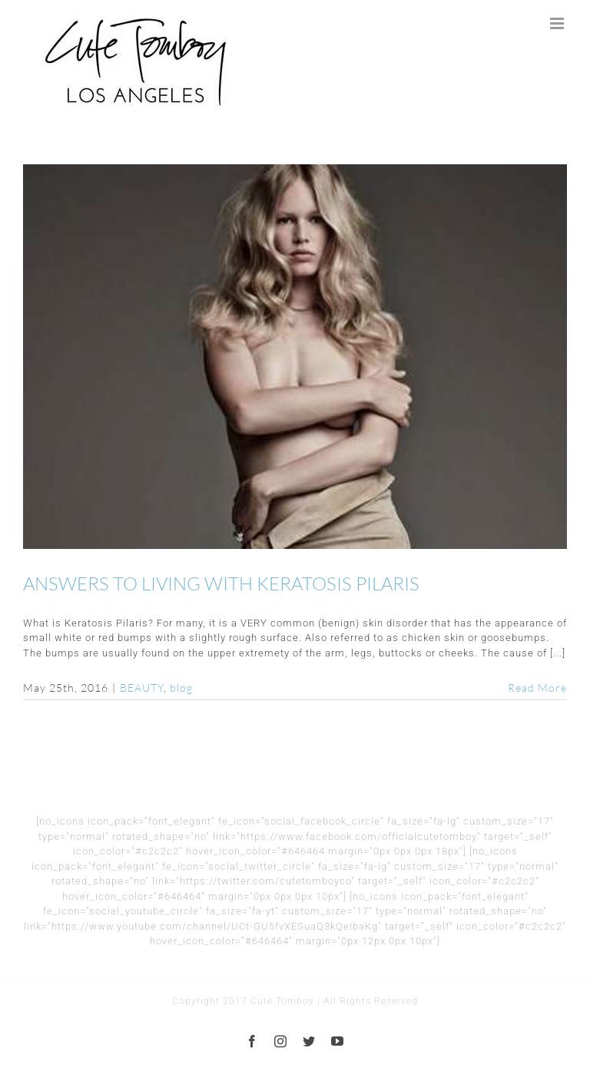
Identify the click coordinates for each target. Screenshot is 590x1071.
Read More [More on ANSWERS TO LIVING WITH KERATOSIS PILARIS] (537, 687)
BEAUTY (142, 687)
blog (181, 687)
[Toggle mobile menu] (558, 23)
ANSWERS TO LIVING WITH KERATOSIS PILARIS (221, 583)
